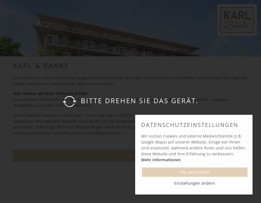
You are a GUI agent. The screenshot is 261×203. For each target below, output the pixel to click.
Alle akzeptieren (195, 172)
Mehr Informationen (161, 159)
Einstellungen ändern (194, 183)
